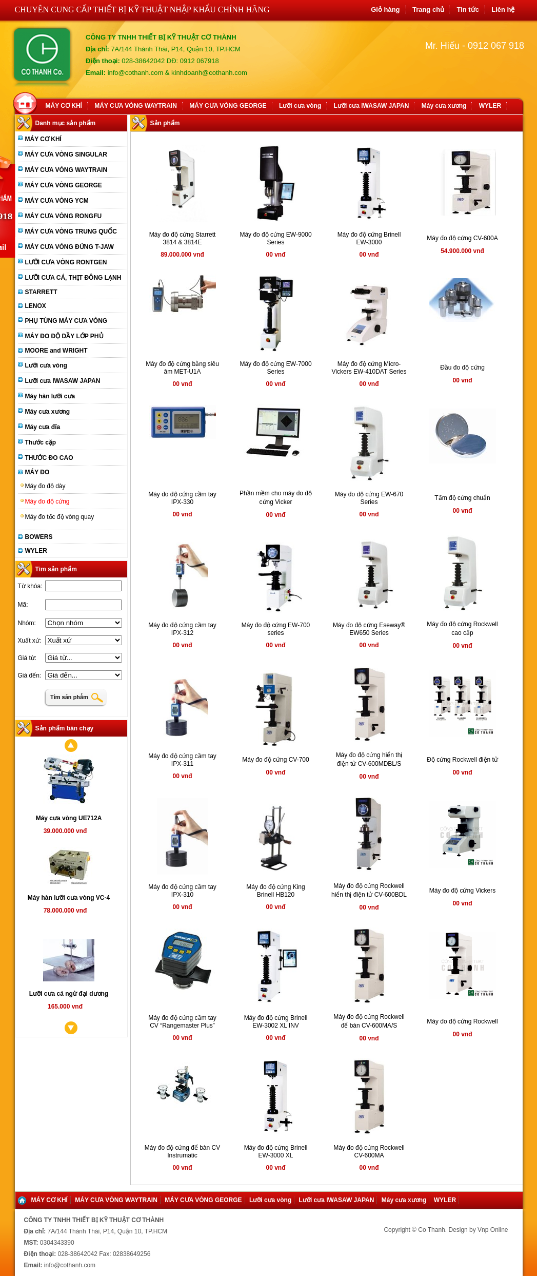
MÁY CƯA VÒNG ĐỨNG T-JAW (69, 246)
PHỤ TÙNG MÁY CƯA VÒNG (66, 320)
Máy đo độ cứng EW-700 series (276, 629)
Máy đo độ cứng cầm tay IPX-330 (182, 498)
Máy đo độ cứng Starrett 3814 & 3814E (182, 238)
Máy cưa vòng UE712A (69, 818)
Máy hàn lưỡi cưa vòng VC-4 (69, 897)
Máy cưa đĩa (43, 427)
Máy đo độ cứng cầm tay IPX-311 (182, 759)
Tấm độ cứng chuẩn (462, 497)
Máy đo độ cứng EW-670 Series (369, 498)
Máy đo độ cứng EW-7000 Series (275, 367)
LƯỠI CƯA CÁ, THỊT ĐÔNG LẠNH (73, 277)
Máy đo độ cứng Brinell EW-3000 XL (276, 1151)
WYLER (490, 105)
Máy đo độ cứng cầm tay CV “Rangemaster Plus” (182, 1021)
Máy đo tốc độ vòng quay (59, 516)
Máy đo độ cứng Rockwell (462, 1021)
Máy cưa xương (444, 105)
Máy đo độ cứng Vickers (462, 890)
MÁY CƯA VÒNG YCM (57, 200)
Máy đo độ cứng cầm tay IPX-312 (182, 629)
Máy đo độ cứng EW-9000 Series (275, 238)
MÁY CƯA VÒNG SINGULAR (66, 154)
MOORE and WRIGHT (56, 350)
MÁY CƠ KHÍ (64, 105)
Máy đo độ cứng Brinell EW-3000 (369, 238)
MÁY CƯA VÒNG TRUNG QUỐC (71, 231)
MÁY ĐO (37, 472)
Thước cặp (40, 442)
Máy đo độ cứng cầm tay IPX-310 (182, 890)
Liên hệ (502, 9)
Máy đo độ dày (45, 486)
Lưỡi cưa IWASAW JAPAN (371, 105)
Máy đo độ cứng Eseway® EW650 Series (369, 629)
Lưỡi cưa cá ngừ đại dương (68, 993)
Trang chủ (428, 9)
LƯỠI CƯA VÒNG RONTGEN (66, 262)
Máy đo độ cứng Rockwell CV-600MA (368, 1151)
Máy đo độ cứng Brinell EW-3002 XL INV (276, 1021)
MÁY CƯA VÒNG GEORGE (227, 105)
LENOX (35, 306)
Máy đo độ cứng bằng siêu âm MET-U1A (182, 367)
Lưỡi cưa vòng (300, 105)
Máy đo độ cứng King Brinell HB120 (275, 890)
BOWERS (39, 536)
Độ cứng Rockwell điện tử (462, 759)
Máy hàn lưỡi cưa (50, 396)
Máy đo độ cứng (47, 501)
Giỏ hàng (385, 9)
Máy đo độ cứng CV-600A (462, 238)
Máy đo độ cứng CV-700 (275, 759)
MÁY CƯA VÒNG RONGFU (63, 216)
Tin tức (467, 9)
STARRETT (41, 292)
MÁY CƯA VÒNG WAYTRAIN (135, 105)
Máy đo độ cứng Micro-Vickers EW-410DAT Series (369, 367)
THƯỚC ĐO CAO (49, 457)
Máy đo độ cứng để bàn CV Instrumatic (182, 1151)
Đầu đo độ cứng (462, 367)
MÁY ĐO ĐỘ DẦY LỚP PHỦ (64, 336)
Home (27, 102)
